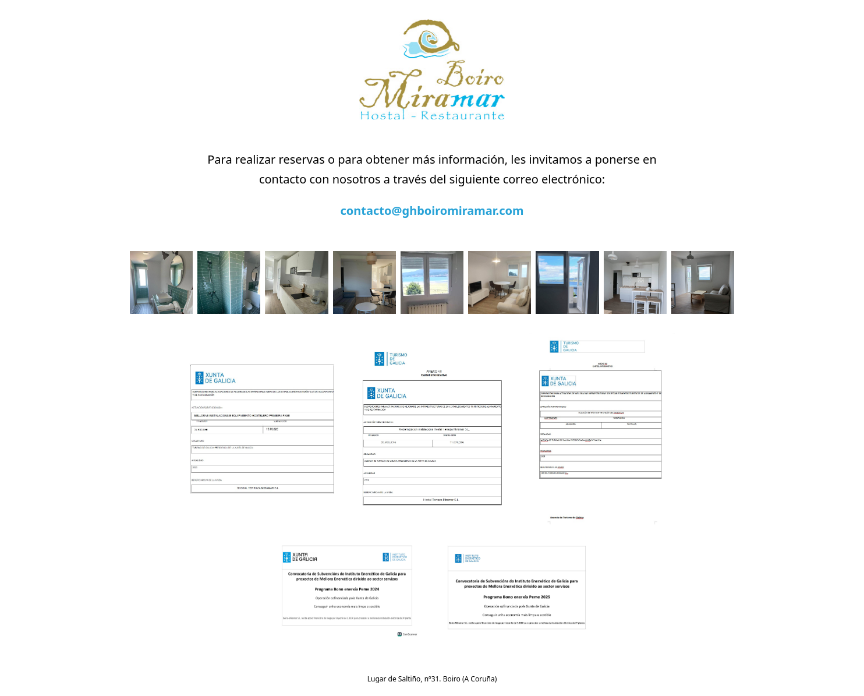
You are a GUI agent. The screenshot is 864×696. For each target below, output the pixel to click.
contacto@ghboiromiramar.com (432, 210)
